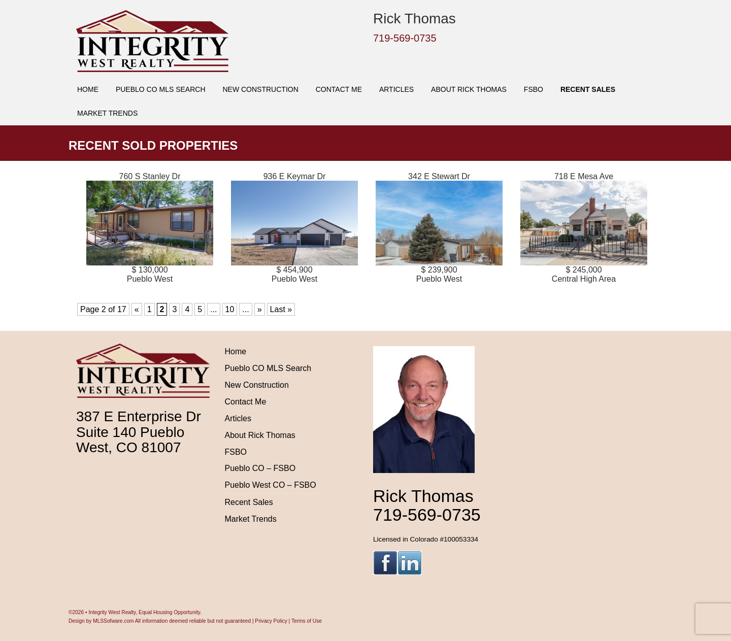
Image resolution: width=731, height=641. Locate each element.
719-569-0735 (405, 38)
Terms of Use (306, 621)
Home (87, 89)
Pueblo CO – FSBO (260, 468)
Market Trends (107, 113)
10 (230, 309)
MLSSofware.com (113, 621)
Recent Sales (587, 89)
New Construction (260, 89)
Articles (396, 89)
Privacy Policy (271, 621)
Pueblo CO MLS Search (161, 89)
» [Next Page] (259, 309)
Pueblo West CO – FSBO (270, 485)
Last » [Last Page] (281, 309)
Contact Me (339, 89)
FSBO (533, 89)
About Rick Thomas (469, 89)
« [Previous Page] (137, 309)
